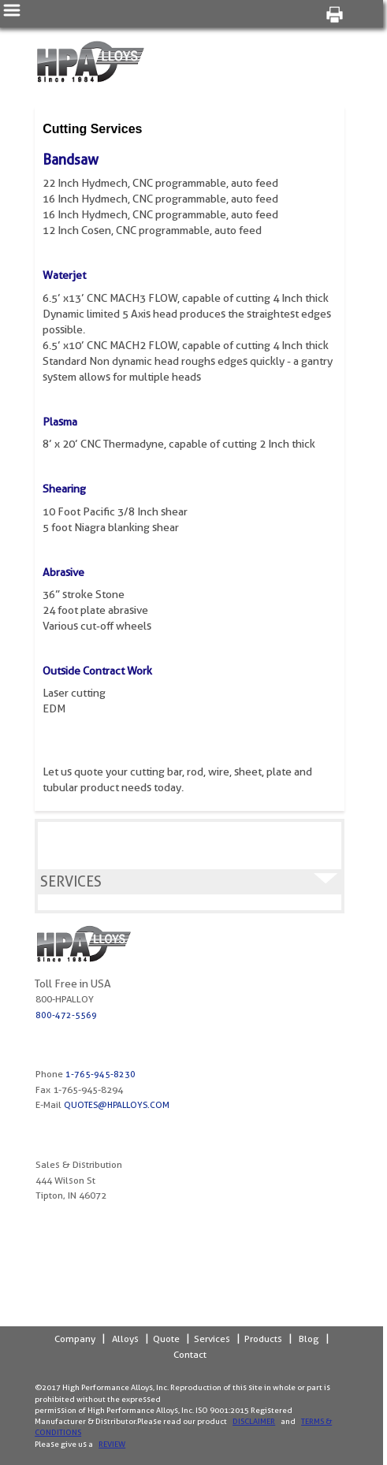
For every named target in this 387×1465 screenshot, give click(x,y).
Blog (309, 1338)
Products (263, 1338)
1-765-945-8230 (100, 1074)
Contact (190, 1354)
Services (212, 1338)
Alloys (125, 1338)
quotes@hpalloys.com (116, 1104)
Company (74, 1338)
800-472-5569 (66, 1015)
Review (112, 1443)
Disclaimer (254, 1421)
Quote (166, 1338)
